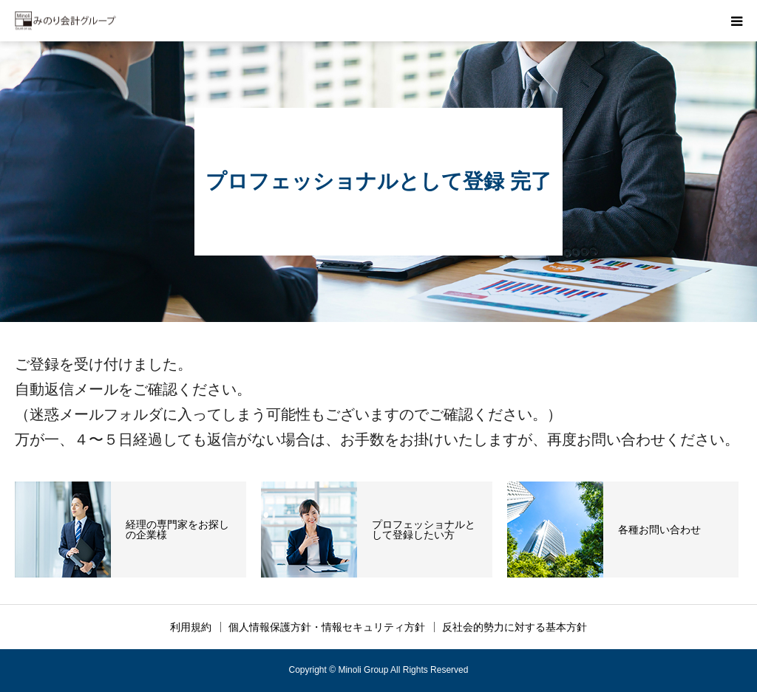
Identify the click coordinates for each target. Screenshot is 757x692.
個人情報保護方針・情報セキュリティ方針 (326, 627)
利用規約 (190, 627)
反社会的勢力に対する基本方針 (514, 627)
